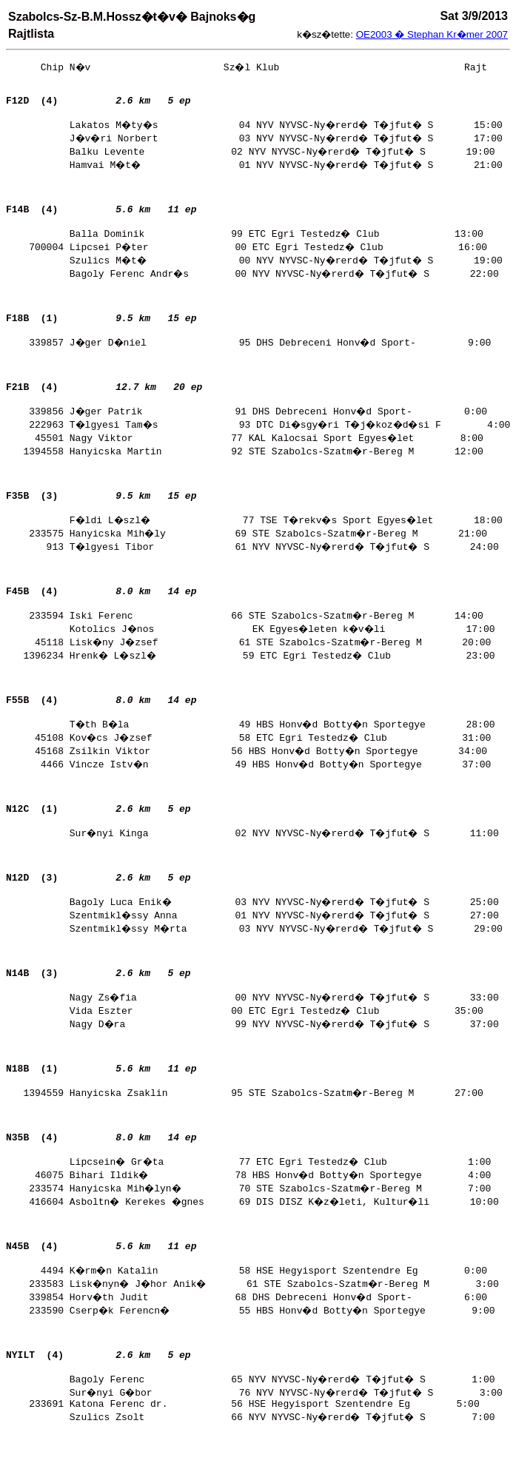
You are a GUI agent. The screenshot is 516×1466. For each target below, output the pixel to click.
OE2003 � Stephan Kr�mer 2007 (432, 34)
